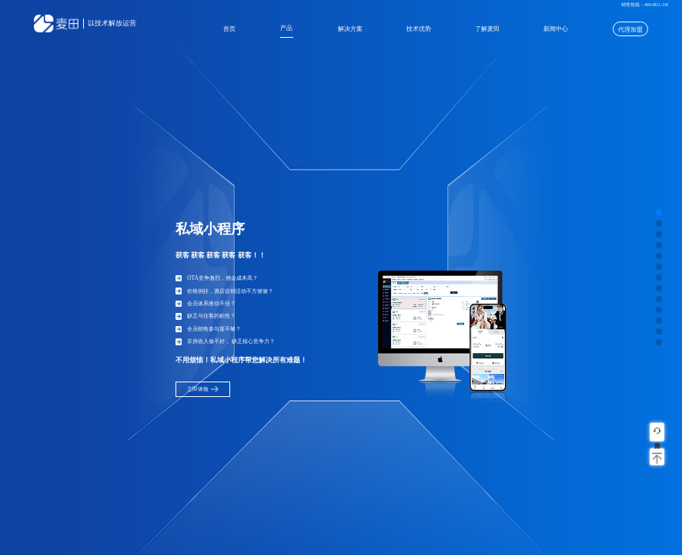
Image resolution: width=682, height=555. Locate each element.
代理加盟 (630, 29)
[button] (659, 213)
